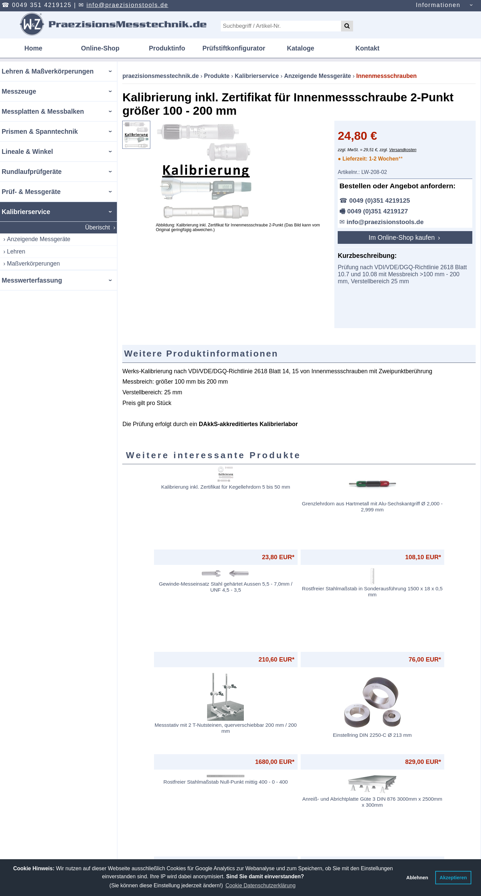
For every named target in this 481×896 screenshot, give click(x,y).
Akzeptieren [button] (453, 877)
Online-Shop (100, 48)
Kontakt (367, 48)
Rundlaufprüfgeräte (32, 171)
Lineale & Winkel (27, 151)
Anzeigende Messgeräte (38, 239)
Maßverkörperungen (33, 263)
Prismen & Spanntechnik (40, 131)
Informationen (438, 5)
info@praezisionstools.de (127, 5)
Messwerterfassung (32, 280)
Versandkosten (403, 149)
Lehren (16, 251)
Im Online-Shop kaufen (403, 237)
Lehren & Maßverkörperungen (48, 71)
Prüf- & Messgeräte (31, 191)
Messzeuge (19, 91)
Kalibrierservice (26, 211)
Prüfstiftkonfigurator (233, 48)
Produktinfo (167, 48)
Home (33, 48)
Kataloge (300, 48)
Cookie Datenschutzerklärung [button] (260, 885)
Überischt (97, 227)
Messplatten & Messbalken (43, 111)
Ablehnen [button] (417, 877)
